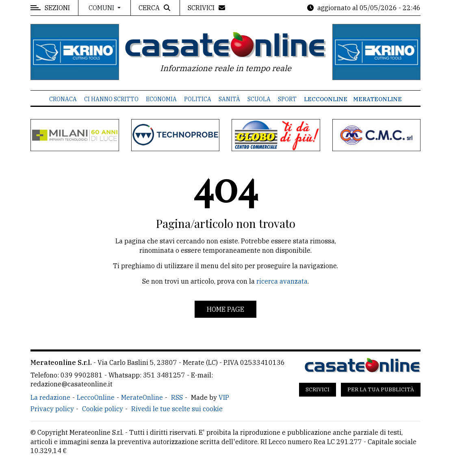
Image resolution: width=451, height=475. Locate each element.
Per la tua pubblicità (380, 389)
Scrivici (318, 389)
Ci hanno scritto (111, 99)
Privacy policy (52, 409)
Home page (225, 309)
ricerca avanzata (282, 281)
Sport (287, 99)
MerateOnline (377, 99)
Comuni (102, 8)
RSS (177, 397)
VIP (224, 397)
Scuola (259, 99)
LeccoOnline (325, 99)
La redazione (50, 397)
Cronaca (63, 99)
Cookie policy (102, 409)
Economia (161, 99)
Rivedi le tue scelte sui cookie (177, 409)
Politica (197, 99)
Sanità (229, 99)
